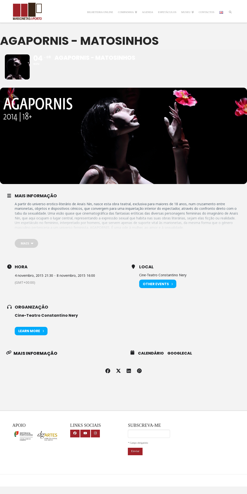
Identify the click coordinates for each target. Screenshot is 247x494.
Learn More (31, 338)
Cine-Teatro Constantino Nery (46, 323)
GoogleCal (179, 360)
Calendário (151, 360)
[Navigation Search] (230, 9)
